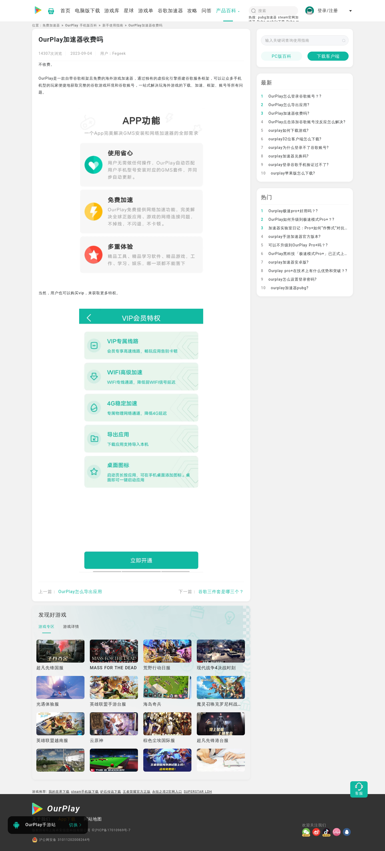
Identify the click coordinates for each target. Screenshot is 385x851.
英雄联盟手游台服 (108, 704)
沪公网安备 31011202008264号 (61, 839)
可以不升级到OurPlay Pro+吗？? (294, 245)
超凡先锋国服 (50, 667)
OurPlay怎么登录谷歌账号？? (291, 96)
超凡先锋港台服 (213, 740)
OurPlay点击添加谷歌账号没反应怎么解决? (303, 122)
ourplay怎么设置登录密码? (289, 279)
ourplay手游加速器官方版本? (291, 236)
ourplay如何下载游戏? (285, 130)
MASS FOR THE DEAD (113, 667)
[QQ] (348, 832)
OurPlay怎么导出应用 (80, 591)
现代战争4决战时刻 (216, 667)
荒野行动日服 (157, 667)
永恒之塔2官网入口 (167, 792)
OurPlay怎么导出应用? (285, 105)
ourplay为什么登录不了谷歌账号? (295, 147)
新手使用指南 (112, 25)
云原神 (96, 740)
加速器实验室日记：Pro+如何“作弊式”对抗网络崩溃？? (314, 228)
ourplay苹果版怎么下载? (288, 173)
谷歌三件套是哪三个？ (221, 591)
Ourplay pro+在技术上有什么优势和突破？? (304, 271)
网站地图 (93, 819)
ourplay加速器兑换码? (285, 156)
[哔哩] (338, 832)
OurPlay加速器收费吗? (285, 113)
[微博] (317, 832)
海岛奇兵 (152, 704)
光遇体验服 (47, 704)
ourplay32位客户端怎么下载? (291, 139)
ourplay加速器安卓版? (285, 262)
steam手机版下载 (85, 792)
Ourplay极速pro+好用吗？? (289, 211)
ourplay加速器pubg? (285, 288)
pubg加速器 (267, 17)
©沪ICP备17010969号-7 (111, 830)
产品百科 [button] (228, 10)
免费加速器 (51, 25)
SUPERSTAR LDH (198, 792)
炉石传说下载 (110, 792)
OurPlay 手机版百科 (81, 25)
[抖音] (327, 832)
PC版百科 (281, 56)
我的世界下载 (59, 792)
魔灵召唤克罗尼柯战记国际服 (226, 704)
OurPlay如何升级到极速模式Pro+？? (297, 219)
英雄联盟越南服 (52, 740)
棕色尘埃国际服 (159, 740)
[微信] (307, 832)
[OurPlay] (56, 809)
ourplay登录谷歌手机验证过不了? (295, 165)
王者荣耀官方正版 (137, 792)
